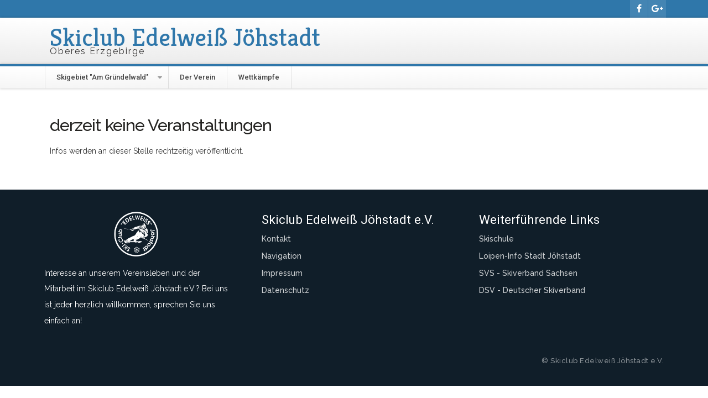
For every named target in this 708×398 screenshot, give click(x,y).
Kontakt (276, 238)
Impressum (282, 273)
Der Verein (197, 77)
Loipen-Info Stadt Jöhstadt (530, 256)
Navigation (281, 256)
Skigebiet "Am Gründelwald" (102, 77)
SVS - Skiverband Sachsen (528, 273)
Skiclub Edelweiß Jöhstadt (185, 37)
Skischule (496, 238)
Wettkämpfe (258, 77)
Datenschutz (285, 290)
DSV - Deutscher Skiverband (532, 290)
